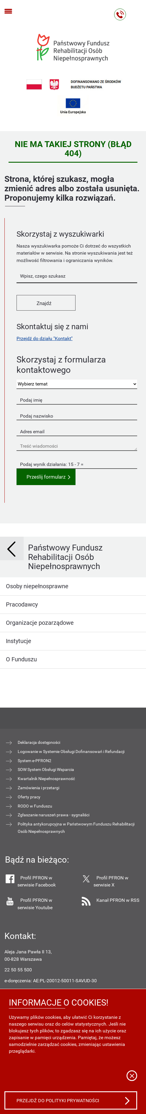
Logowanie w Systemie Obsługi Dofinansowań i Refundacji (71, 751)
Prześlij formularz (46, 477)
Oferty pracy (29, 797)
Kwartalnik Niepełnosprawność (46, 778)
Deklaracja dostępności (39, 742)
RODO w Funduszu (35, 806)
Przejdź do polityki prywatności (58, 1100)
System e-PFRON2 (34, 760)
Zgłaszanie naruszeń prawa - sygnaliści (53, 815)
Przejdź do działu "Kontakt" (45, 338)
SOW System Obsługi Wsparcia (46, 769)
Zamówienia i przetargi (38, 787)
